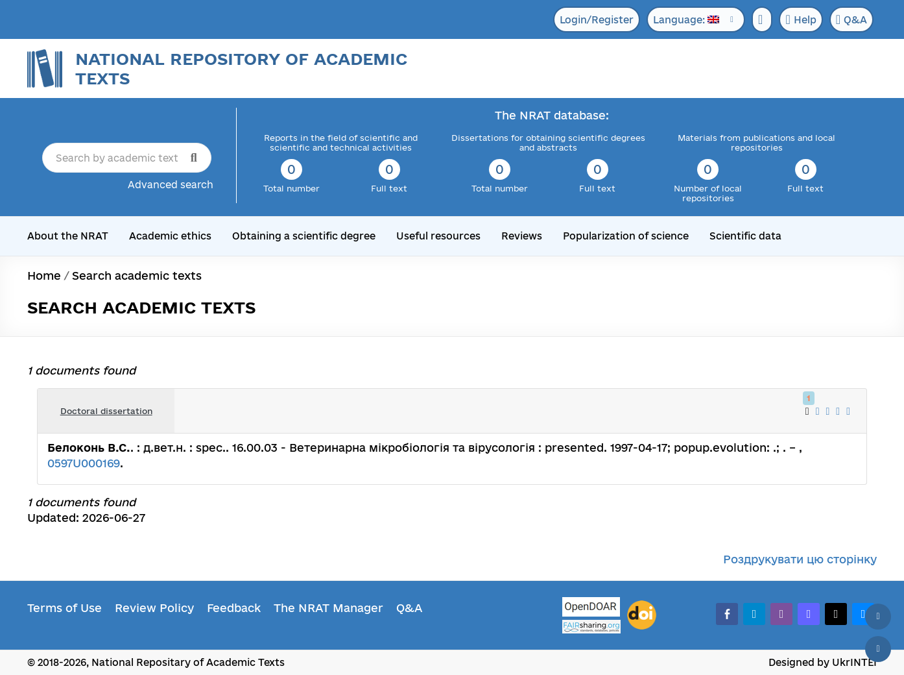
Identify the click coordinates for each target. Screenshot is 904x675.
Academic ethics (170, 235)
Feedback (234, 608)
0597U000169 (83, 463)
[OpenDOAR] (591, 608)
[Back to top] (878, 617)
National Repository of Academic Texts (241, 68)
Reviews (521, 235)
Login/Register (597, 19)
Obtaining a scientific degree (303, 235)
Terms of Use (64, 608)
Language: (686, 19)
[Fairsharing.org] (591, 626)
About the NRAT (67, 235)
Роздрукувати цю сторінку (800, 559)
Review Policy (154, 608)
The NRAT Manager (328, 608)
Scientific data (745, 235)
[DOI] (641, 615)
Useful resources (438, 235)
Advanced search (170, 184)
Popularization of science (626, 235)
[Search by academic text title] (126, 158)
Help (800, 19)
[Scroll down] (878, 649)
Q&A (851, 19)
